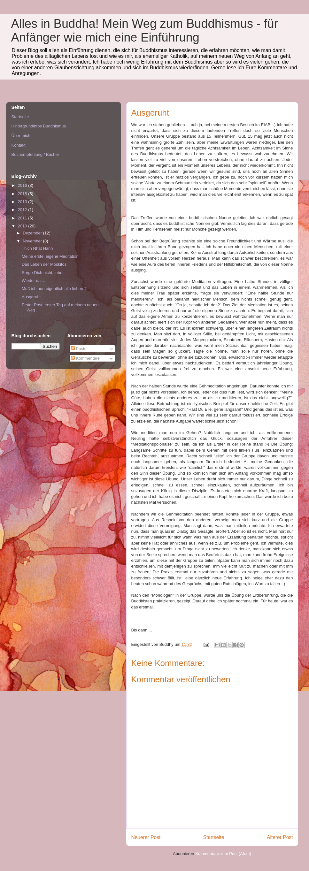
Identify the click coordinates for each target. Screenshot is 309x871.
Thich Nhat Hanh (37, 248)
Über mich (21, 135)
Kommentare (85, 358)
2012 (23, 209)
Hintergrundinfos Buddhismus (39, 126)
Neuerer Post (146, 837)
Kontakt (19, 145)
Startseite (213, 837)
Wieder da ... (33, 280)
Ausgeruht (31, 296)
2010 (23, 226)
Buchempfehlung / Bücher (35, 154)
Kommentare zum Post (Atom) (223, 853)
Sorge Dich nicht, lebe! (43, 272)
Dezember (33, 233)
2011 (23, 218)
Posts (78, 348)
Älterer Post (280, 837)
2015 (23, 193)
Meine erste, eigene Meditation (50, 256)
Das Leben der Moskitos (44, 264)
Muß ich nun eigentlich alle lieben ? (54, 288)
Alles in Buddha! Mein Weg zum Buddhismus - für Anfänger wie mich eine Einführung (144, 30)
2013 (23, 201)
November (33, 241)
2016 (23, 185)
